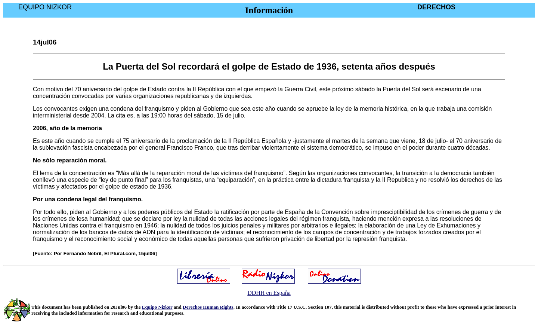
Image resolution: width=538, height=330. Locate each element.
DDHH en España (269, 293)
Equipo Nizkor (157, 307)
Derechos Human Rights (208, 307)
